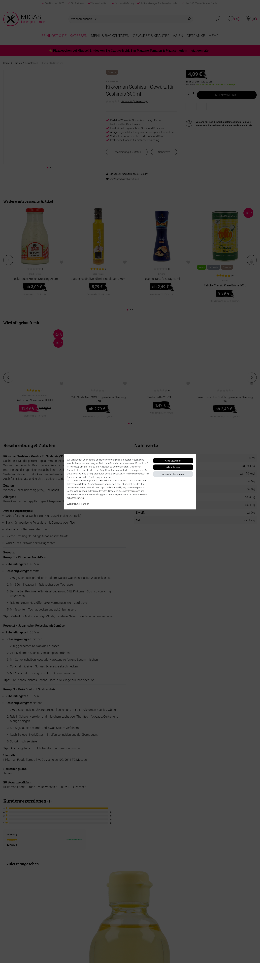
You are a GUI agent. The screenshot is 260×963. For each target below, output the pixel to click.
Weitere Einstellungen (78, 503)
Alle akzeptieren (173, 460)
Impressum (134, 491)
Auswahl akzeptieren (173, 474)
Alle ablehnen (173, 467)
